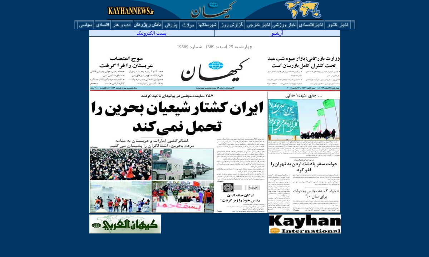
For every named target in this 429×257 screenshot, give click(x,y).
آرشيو (277, 33)
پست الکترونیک (152, 33)
